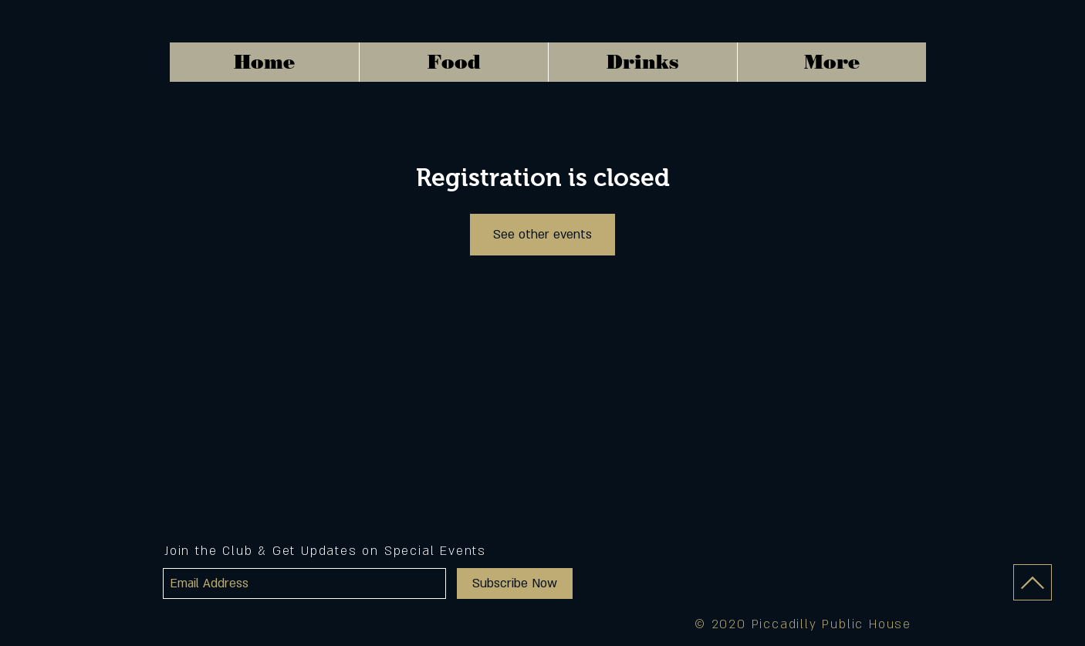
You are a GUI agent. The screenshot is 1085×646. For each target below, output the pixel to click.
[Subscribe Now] (515, 583)
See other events (542, 234)
